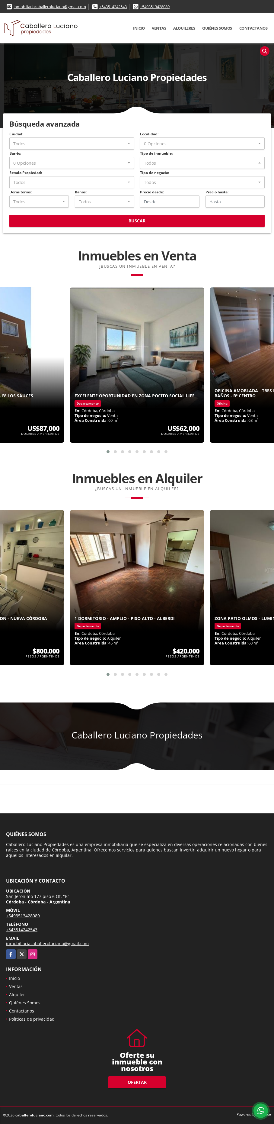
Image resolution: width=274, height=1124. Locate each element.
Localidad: (149, 134)
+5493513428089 (155, 6)
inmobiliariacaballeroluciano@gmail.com (50, 6)
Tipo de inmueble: (156, 153)
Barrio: (15, 153)
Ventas (159, 28)
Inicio (139, 28)
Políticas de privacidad (32, 1019)
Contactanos (253, 28)
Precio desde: (152, 192)
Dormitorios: (20, 192)
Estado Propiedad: (25, 172)
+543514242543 (113, 6)
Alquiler (17, 994)
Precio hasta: (217, 192)
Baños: (81, 192)
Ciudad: (16, 134)
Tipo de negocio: (154, 172)
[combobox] (71, 143)
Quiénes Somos (217, 28)
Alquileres (184, 28)
